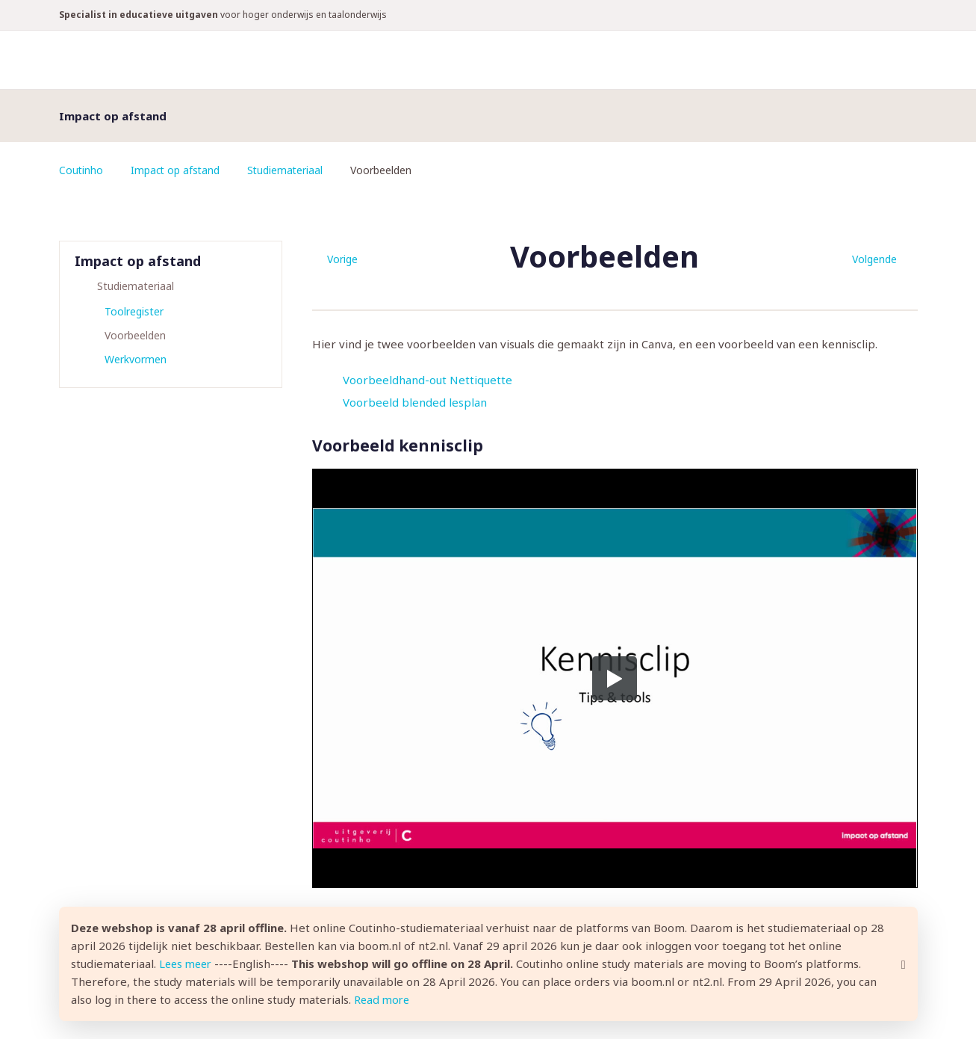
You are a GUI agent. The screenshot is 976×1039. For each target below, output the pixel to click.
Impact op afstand (177, 170)
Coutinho (81, 170)
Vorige (342, 259)
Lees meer (187, 964)
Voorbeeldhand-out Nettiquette (427, 379)
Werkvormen (136, 359)
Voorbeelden (135, 335)
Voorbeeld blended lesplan (415, 402)
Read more (383, 1000)
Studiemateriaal (288, 170)
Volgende (874, 259)
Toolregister (134, 311)
